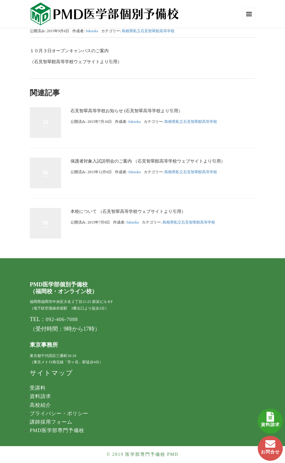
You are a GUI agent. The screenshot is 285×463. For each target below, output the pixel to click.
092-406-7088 (62, 319)
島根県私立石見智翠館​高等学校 (148, 31)
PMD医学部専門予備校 (57, 430)
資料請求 (270, 418)
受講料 (38, 387)
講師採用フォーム (51, 422)
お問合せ (270, 445)
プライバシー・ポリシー (59, 413)
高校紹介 (40, 405)
